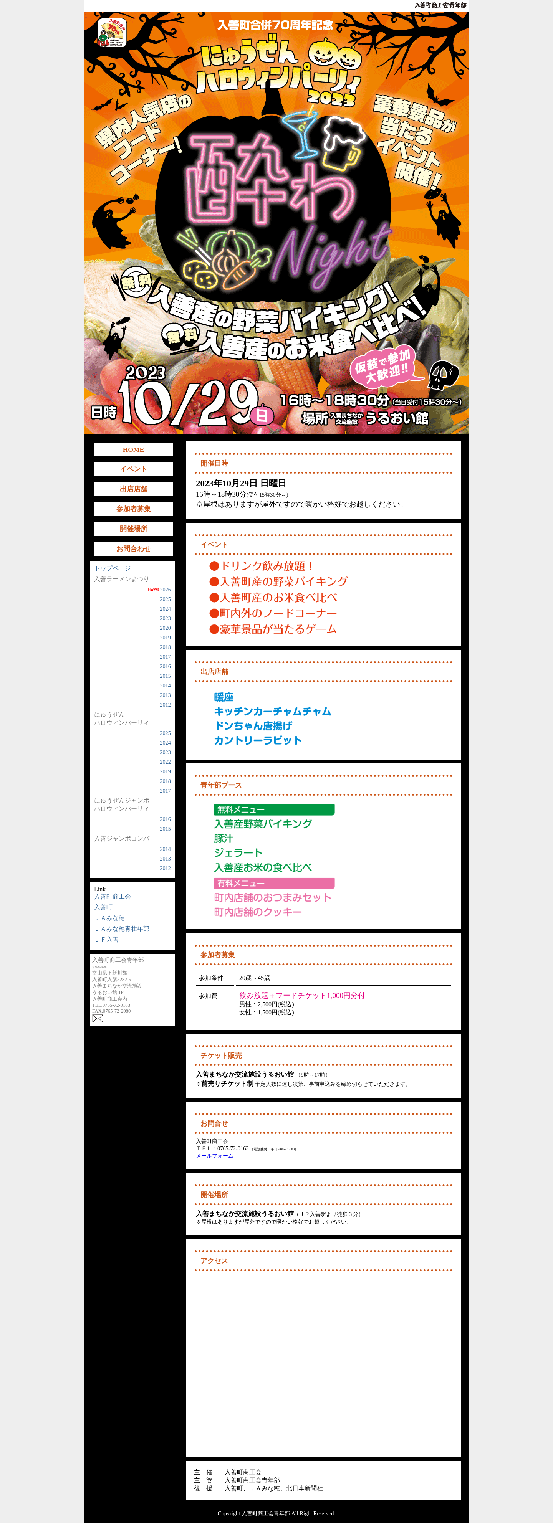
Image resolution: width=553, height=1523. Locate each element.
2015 (165, 676)
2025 (165, 599)
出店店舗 (133, 489)
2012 (165, 705)
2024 (165, 609)
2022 (165, 762)
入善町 (103, 907)
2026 (159, 589)
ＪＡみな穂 (109, 918)
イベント (133, 469)
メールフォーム (214, 1156)
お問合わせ (133, 549)
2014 (165, 685)
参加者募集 (133, 509)
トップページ (112, 568)
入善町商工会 (112, 896)
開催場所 (133, 529)
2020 (165, 628)
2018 (165, 647)
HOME (133, 449)
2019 (165, 637)
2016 (165, 666)
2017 (165, 657)
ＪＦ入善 (106, 939)
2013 (165, 695)
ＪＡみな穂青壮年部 (121, 928)
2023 (165, 618)
